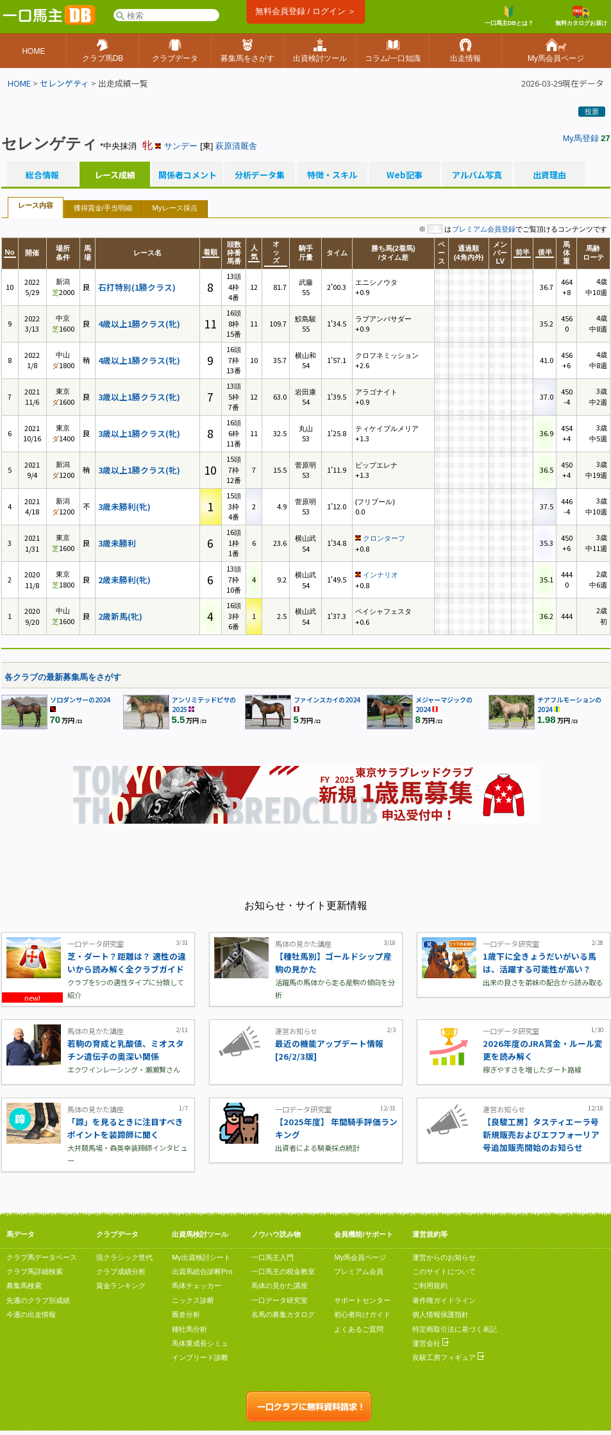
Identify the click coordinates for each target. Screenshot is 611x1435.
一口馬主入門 (272, 1257)
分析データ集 (260, 175)
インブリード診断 (200, 1357)
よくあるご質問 (358, 1329)
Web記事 (405, 175)
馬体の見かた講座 (279, 1285)
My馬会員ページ (360, 1257)
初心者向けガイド (362, 1314)
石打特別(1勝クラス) (137, 287)
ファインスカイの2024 (327, 699)
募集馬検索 (24, 1285)
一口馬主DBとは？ (509, 16)
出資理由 (549, 175)
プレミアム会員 (358, 1271)
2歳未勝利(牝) (124, 579)
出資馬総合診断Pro (202, 1271)
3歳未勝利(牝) (124, 506)
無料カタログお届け (581, 16)
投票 (592, 111)
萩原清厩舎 (236, 146)
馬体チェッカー (196, 1285)
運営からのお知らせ (444, 1257)
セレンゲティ (64, 83)
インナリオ (380, 575)
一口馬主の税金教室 (283, 1271)
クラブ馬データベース (41, 1257)
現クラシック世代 (124, 1257)
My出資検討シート (201, 1257)
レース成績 (114, 175)
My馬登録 (581, 138)
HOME (19, 83)
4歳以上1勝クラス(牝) (139, 324)
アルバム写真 (477, 175)
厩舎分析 (186, 1314)
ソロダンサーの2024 (80, 699)
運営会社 (430, 1343)
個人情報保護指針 (440, 1314)
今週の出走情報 (31, 1314)
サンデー (180, 146)
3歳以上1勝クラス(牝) (139, 397)
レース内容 (35, 205)
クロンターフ (384, 538)
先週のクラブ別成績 (38, 1300)
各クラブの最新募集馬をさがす (62, 677)
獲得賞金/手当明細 (103, 208)
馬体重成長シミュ (200, 1343)
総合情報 (42, 175)
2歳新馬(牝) (120, 616)
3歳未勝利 (117, 543)
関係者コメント (187, 175)
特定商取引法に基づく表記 (454, 1329)
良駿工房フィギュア (448, 1357)
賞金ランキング (121, 1285)
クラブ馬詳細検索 (34, 1271)
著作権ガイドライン (444, 1300)
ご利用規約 (430, 1285)
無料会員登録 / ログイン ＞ (305, 11)
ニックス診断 (193, 1300)
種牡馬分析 (189, 1329)
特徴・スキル (332, 175)
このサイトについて (444, 1271)
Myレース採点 (175, 208)
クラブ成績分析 (121, 1271)
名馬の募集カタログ (283, 1314)
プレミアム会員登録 (483, 229)
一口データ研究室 (279, 1300)
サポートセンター (362, 1300)
